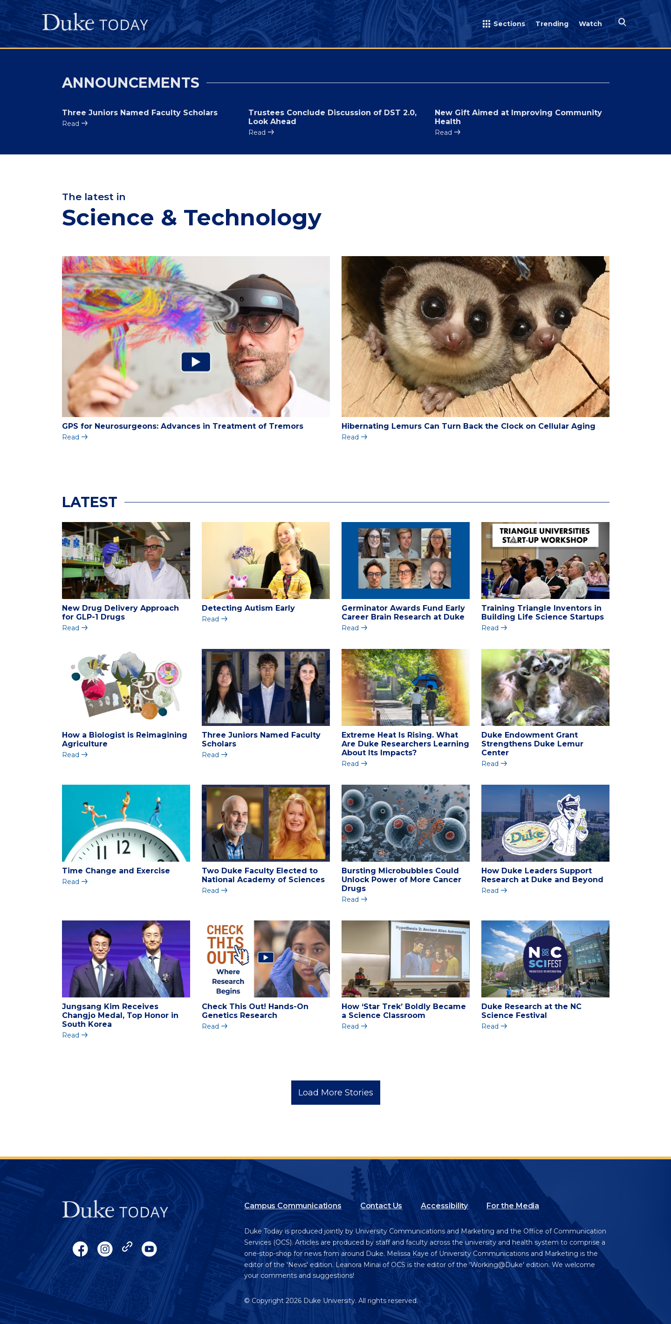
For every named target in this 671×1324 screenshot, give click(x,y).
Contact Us (381, 1205)
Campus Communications (293, 1205)
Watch (590, 24)
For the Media (512, 1205)
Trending (551, 24)
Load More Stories (335, 1092)
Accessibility (444, 1205)
